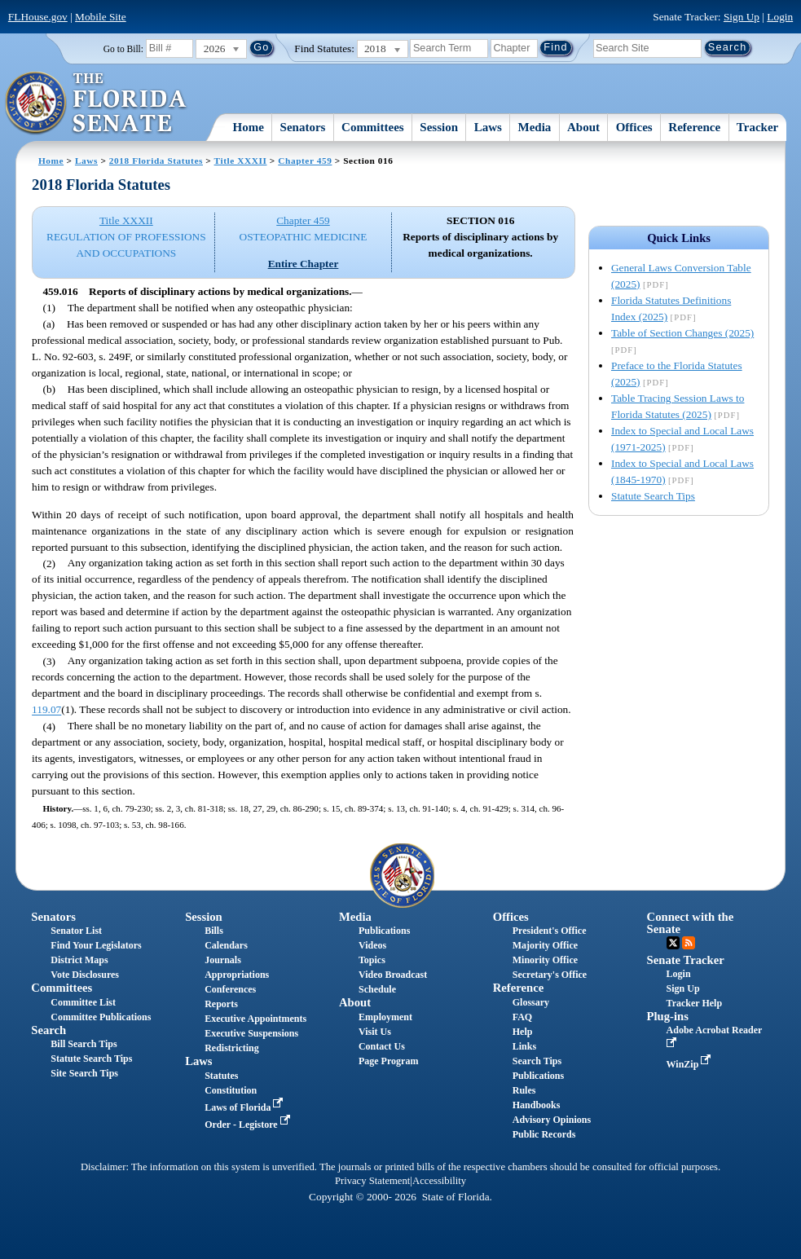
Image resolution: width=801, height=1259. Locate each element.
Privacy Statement (372, 1180)
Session (439, 127)
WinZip (691, 1064)
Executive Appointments (255, 1018)
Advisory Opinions (552, 1119)
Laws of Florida (245, 1107)
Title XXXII (240, 160)
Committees (372, 127)
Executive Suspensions (251, 1033)
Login (780, 17)
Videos (372, 945)
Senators (303, 127)
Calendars (226, 945)
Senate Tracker (685, 959)
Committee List (83, 1002)
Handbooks (537, 1105)
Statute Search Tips (653, 496)
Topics (372, 960)
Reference (694, 127)
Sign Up (741, 17)
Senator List (76, 930)
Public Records (544, 1134)
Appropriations (237, 974)
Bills (214, 930)
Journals (223, 960)
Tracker (757, 127)
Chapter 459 (305, 160)
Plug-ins (668, 1016)
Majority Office (545, 945)
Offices (634, 127)
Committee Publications (101, 1017)
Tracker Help (695, 1003)
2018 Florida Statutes (156, 160)
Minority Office (545, 960)
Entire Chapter (303, 264)
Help (523, 1031)
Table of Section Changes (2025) (682, 333)
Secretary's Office (550, 974)
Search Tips (537, 1061)
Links (524, 1046)
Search (48, 1030)
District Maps (79, 960)
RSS (688, 942)
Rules (524, 1090)
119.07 (46, 710)
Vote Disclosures (85, 974)
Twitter (673, 942)
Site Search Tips (84, 1073)
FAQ (522, 1017)
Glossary (531, 1002)
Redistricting (232, 1048)
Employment (385, 1017)
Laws (488, 127)
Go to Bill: (123, 49)
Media (535, 127)
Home (248, 127)
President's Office (550, 930)
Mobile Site (100, 17)
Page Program (388, 1061)
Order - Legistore (249, 1124)
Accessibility (439, 1180)
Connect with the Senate (690, 922)
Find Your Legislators (96, 945)
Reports (221, 1004)
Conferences (230, 989)
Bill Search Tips (84, 1044)
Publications (384, 930)
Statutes (221, 1075)
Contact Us (382, 1046)
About (583, 127)
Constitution (231, 1090)
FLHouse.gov (38, 17)
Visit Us (375, 1031)
